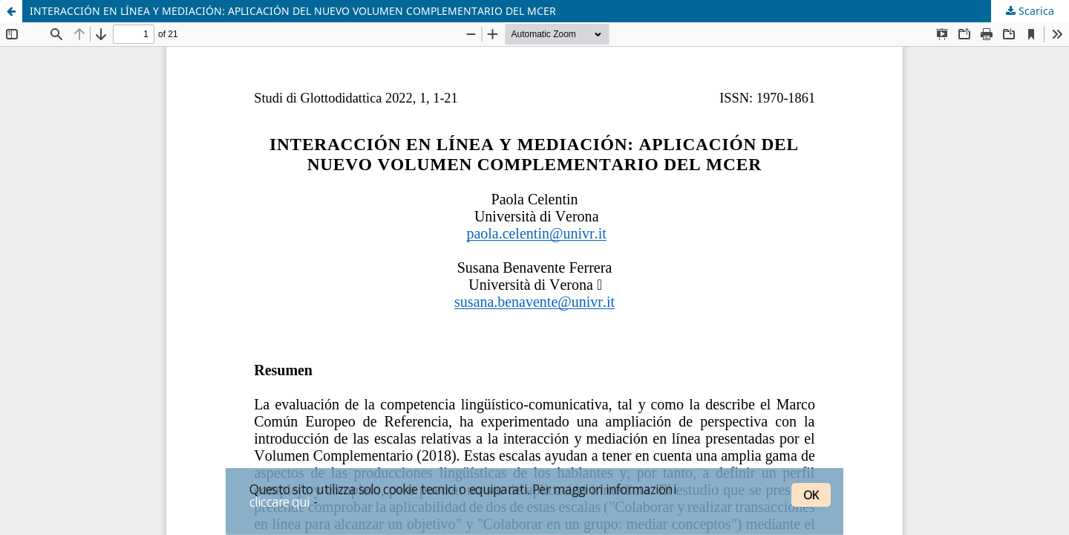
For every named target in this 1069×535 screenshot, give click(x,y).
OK (811, 495)
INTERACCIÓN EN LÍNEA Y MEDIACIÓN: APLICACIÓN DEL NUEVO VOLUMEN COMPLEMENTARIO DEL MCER (293, 11)
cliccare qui (279, 501)
